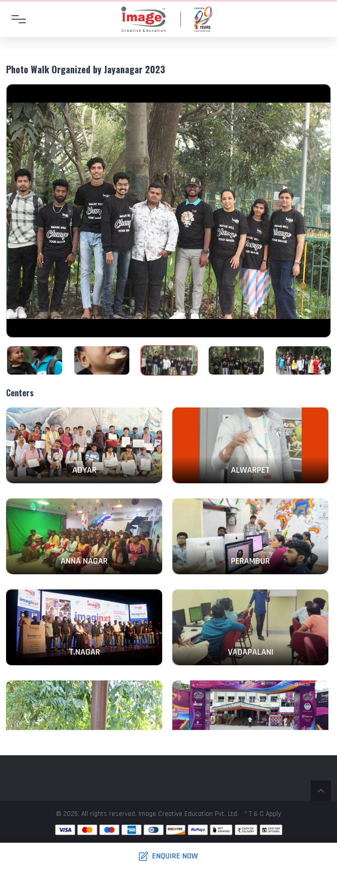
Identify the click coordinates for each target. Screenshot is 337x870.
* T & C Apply (263, 813)
